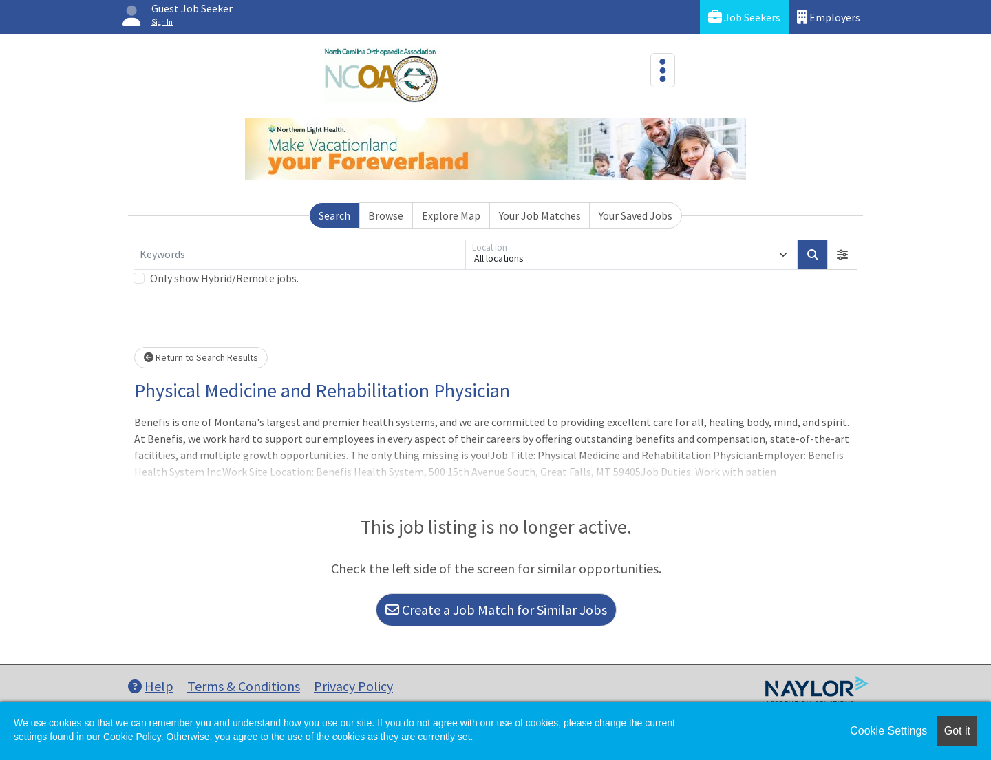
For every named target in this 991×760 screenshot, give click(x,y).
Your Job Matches (540, 215)
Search (334, 215)
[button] (842, 255)
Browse (385, 215)
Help (150, 686)
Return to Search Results (201, 357)
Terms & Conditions (243, 686)
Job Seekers (744, 16)
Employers (828, 16)
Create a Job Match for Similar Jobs (496, 609)
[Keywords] (299, 255)
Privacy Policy (353, 686)
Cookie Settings (888, 731)
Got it (957, 731)
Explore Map (451, 215)
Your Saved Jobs (635, 215)
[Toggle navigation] (662, 70)
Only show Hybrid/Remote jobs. (224, 278)
